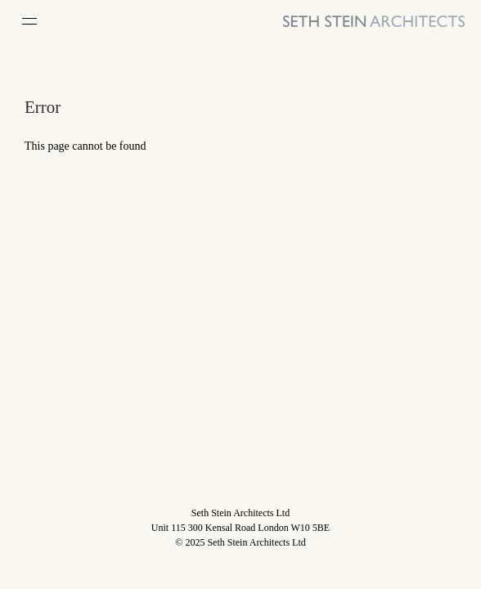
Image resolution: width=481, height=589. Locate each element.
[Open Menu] (29, 21)
